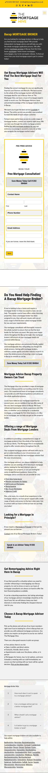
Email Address (14, 228)
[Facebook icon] (23, 5)
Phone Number (15, 213)
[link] (24, 694)
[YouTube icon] (26, 5)
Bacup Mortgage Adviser (30, 613)
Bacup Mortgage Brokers (27, 534)
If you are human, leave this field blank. (20, 242)
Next (9, 253)
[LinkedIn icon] (29, 5)
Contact (7, 534)
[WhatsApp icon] (17, 5)
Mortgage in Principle (23, 527)
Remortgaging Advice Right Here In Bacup (22, 570)
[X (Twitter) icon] (20, 5)
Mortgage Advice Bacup (17, 374)
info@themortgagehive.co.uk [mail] (32, 2)
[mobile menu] (44, 13)
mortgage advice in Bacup (23, 405)
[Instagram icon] (32, 5)
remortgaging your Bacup (30, 584)
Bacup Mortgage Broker (24, 299)
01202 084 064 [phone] (13, 2)
